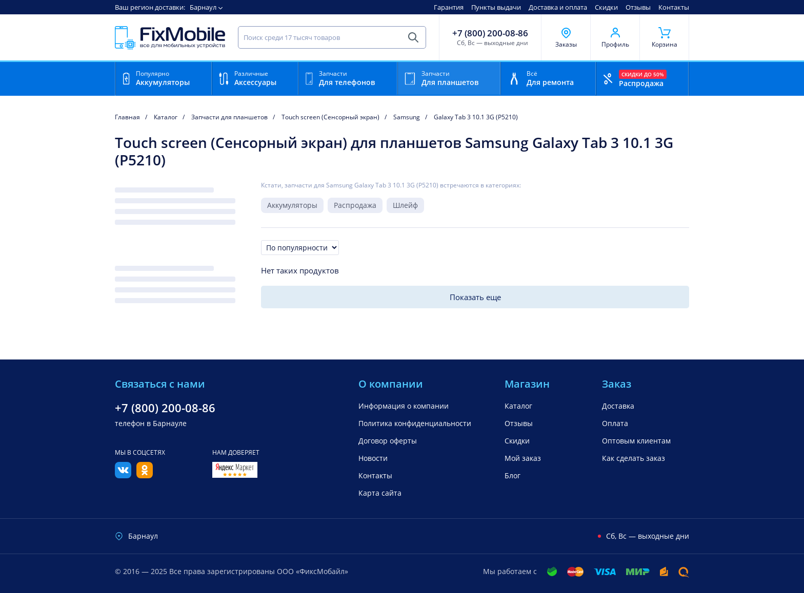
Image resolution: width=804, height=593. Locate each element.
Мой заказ (523, 458)
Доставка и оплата (558, 7)
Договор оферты (387, 441)
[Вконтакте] (123, 475)
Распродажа (355, 205)
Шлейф (405, 205)
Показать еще (475, 297)
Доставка (618, 406)
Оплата (615, 423)
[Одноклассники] (144, 475)
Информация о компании (403, 406)
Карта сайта (379, 493)
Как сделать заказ (633, 458)
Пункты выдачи (496, 7)
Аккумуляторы (292, 205)
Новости (373, 458)
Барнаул (203, 7)
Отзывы (638, 7)
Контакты (673, 7)
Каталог (518, 406)
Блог (512, 475)
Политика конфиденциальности (414, 423)
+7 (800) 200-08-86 (490, 33)
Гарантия (449, 7)
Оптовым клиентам (636, 441)
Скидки (606, 7)
